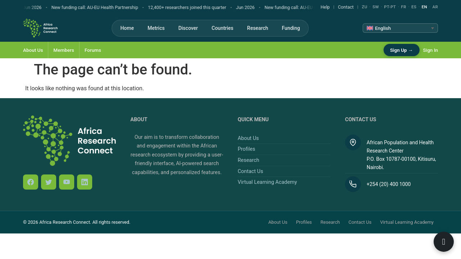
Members (63, 50)
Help (325, 7)
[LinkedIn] (84, 182)
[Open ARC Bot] (444, 242)
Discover (188, 28)
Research (257, 28)
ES (413, 6)
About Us (33, 50)
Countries (223, 28)
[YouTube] (66, 182)
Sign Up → (401, 50)
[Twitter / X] (48, 182)
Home (127, 28)
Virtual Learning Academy (267, 182)
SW (375, 6)
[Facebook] (30, 182)
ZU (364, 6)
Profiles (246, 149)
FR (403, 6)
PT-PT (390, 6)
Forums (93, 50)
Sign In (430, 50)
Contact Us (250, 171)
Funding (291, 28)
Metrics (156, 28)
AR (435, 6)
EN (424, 6)
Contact (346, 7)
